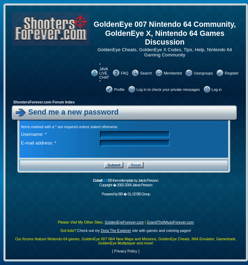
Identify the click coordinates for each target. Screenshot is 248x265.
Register (232, 73)
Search (146, 73)
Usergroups (203, 73)
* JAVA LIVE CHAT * (104, 73)
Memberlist (173, 73)
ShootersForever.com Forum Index (44, 102)
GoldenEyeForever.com (124, 222)
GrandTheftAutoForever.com (170, 222)
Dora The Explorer (116, 230)
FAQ (124, 73)
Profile (119, 89)
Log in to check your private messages (168, 89)
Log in (217, 89)
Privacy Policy (125, 251)
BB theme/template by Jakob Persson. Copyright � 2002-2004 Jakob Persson (125, 182)
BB (120, 194)
